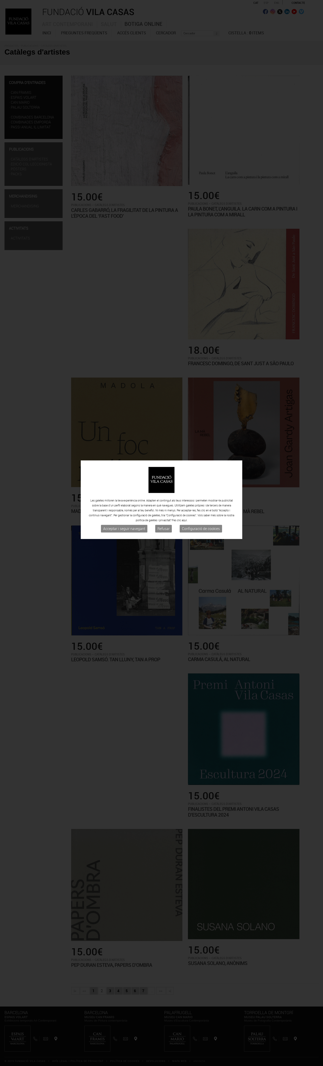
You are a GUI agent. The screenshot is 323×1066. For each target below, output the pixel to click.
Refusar (163, 495)
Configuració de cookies (201, 495)
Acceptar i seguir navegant (124, 495)
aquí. (185, 487)
